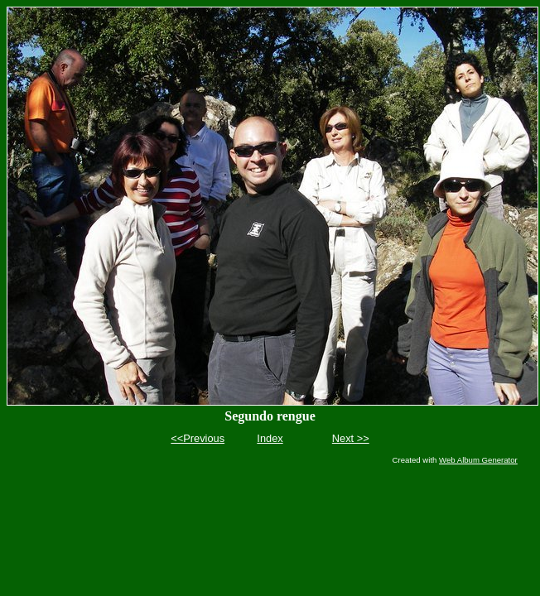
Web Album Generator (478, 459)
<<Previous (197, 438)
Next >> (350, 438)
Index (269, 438)
